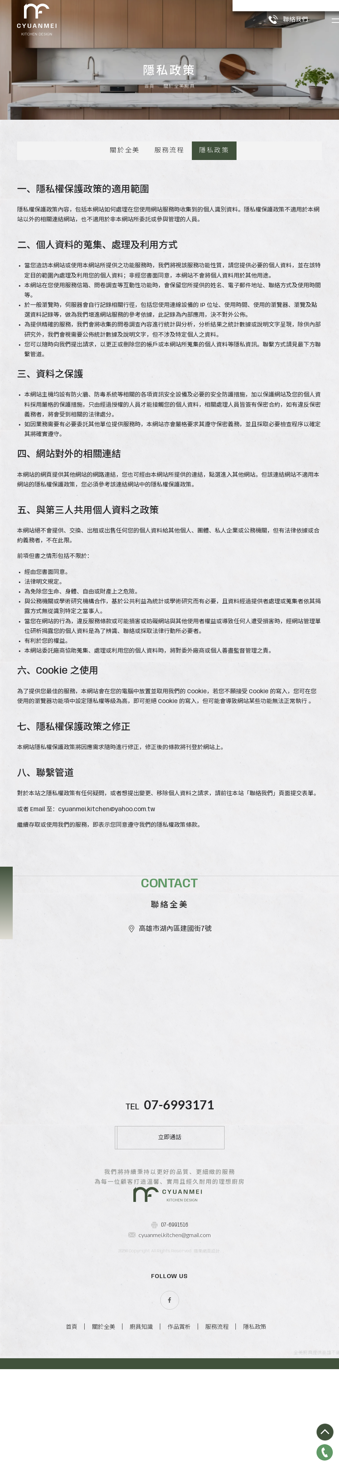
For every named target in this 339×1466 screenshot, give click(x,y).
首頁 (149, 141)
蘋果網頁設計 (207, 1359)
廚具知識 (141, 1435)
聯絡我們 (279, 18)
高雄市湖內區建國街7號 (169, 1013)
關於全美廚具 (179, 141)
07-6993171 (179, 1188)
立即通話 (169, 1222)
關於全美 (125, 205)
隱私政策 (214, 205)
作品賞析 (179, 1435)
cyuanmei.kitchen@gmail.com (174, 1342)
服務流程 (169, 205)
